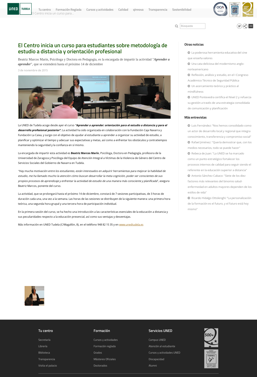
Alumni (153, 365)
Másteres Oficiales (105, 359)
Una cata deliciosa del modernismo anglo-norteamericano (216, 66)
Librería (42, 346)
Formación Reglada (68, 9)
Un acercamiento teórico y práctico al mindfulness (213, 88)
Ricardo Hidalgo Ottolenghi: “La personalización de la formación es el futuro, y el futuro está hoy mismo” (219, 203)
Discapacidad (156, 359)
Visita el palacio (47, 365)
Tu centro (45, 9)
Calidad (123, 9)
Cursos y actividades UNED (164, 352)
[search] (192, 26)
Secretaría (44, 340)
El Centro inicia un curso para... (56, 25)
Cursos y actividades (99, 9)
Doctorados (100, 365)
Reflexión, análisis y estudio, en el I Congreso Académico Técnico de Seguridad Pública (218, 77)
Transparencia (157, 9)
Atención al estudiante (162, 346)
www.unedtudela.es (131, 224)
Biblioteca (44, 352)
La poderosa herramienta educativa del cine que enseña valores (217, 55)
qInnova (138, 9)
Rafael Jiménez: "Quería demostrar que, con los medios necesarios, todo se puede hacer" (220, 145)
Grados (98, 352)
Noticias (22, 25)
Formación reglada (105, 346)
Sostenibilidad (181, 9)
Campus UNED (157, 340)
